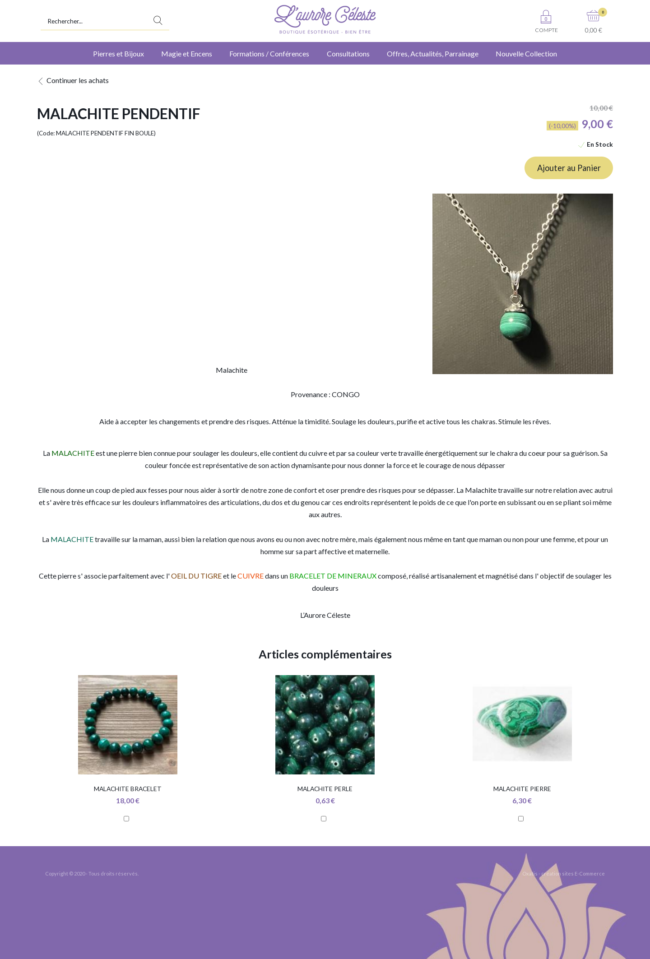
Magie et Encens (186, 53)
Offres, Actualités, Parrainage (432, 53)
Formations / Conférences (269, 53)
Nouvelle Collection (526, 53)
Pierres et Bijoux (118, 53)
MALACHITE (72, 539)
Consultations (348, 53)
